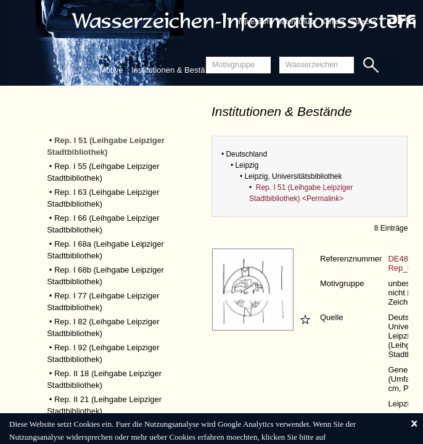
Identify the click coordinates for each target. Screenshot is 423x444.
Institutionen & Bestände (174, 70)
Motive (111, 70)
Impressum (253, 21)
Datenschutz (295, 21)
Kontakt (332, 21)
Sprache (363, 21)
